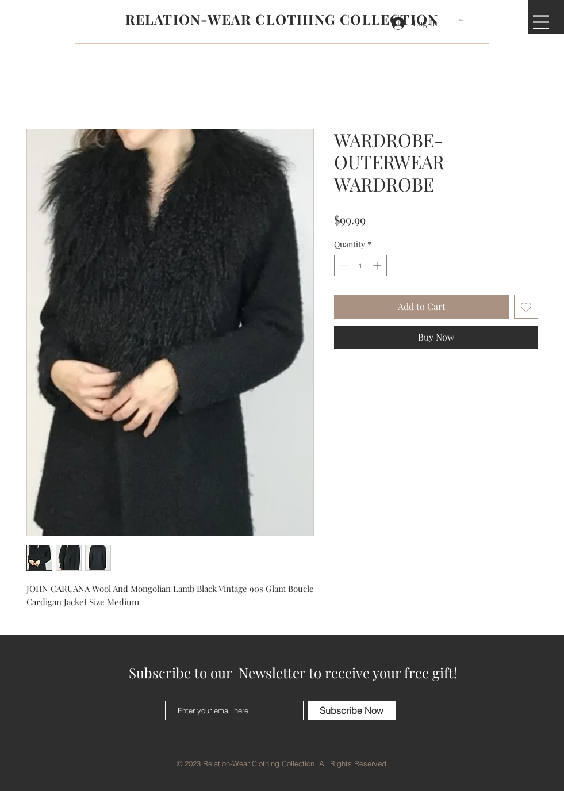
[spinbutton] (360, 265)
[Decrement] (343, 265)
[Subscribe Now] (352, 710)
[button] (465, 19)
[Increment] (378, 265)
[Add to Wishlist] (526, 307)
